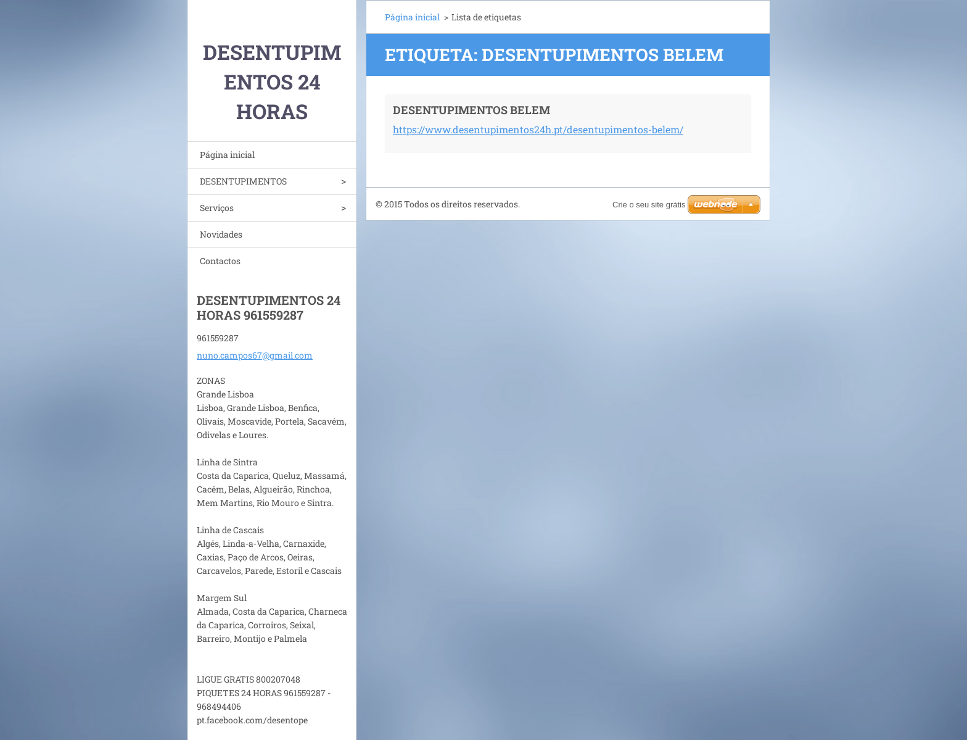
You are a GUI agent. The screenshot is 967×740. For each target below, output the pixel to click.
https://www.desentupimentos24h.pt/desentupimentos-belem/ (538, 129)
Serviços (217, 208)
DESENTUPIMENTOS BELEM (471, 109)
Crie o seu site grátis (649, 204)
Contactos (220, 261)
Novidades (221, 234)
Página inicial (227, 154)
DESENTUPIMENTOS (243, 181)
